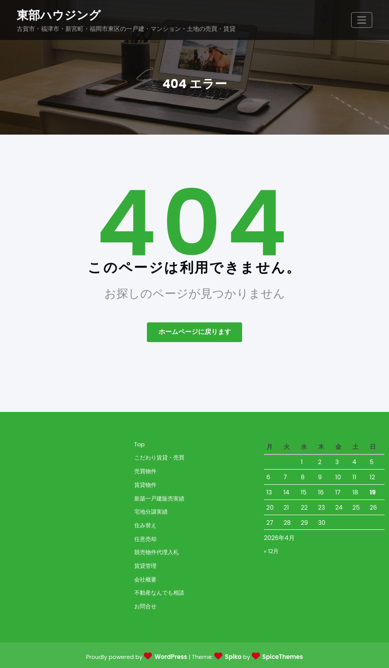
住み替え (145, 523)
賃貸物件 (145, 483)
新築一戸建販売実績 (159, 496)
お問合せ (145, 604)
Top (139, 442)
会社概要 (145, 577)
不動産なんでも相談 (159, 591)
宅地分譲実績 (151, 510)
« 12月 (271, 549)
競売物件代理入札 (156, 550)
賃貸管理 (145, 564)
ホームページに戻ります (194, 330)
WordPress (172, 655)
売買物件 (145, 469)
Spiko (233, 655)
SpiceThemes (281, 655)
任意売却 (145, 537)
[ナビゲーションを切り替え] (362, 19)
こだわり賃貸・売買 (159, 456)
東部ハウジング (59, 14)
